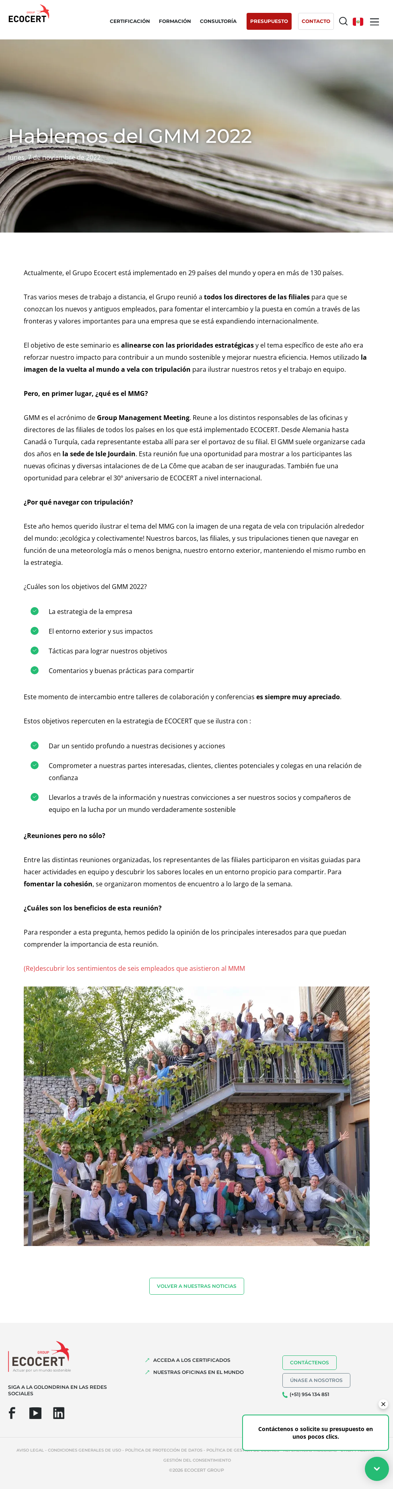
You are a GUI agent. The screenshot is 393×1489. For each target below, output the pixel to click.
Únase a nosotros (316, 1380)
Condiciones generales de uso (84, 1450)
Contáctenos (309, 1362)
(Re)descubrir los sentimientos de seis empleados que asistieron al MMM (134, 968)
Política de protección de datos (163, 1450)
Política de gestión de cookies (242, 1450)
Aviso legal (30, 1450)
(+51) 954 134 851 (309, 1394)
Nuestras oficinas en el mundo (198, 1372)
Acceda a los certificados (191, 1360)
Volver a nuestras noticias (197, 1286)
